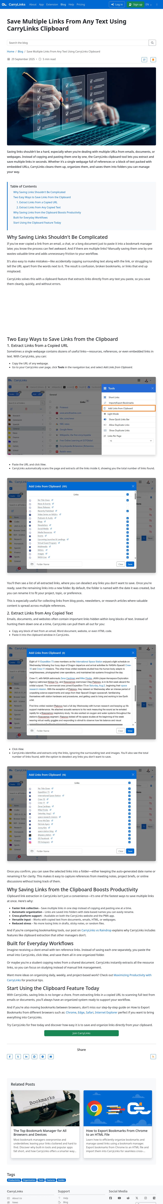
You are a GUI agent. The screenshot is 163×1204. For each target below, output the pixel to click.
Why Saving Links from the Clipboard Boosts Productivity (47, 212)
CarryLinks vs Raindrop (97, 930)
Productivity (14, 1180)
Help (71, 4)
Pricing (81, 4)
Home (10, 51)
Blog (63, 4)
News (12, 1202)
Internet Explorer (106, 1012)
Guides (61, 1180)
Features (51, 1180)
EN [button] (148, 4)
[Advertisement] (81, 311)
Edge (81, 1012)
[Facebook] (112, 1198)
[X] (138, 1198)
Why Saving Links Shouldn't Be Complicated (39, 192)
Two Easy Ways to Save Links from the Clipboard (42, 197)
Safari (89, 1012)
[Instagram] (147, 1198)
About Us (14, 1198)
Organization (29, 1180)
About (32, 4)
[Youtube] (121, 1198)
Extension (52, 4)
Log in (117, 4)
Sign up (135, 4)
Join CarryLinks (81, 1033)
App (41, 4)
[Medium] (154, 1198)
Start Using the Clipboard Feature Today (37, 222)
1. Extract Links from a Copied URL (37, 202)
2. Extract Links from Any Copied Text (39, 207)
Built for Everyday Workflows (30, 217)
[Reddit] (129, 1198)
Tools (41, 1180)
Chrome (71, 1012)
